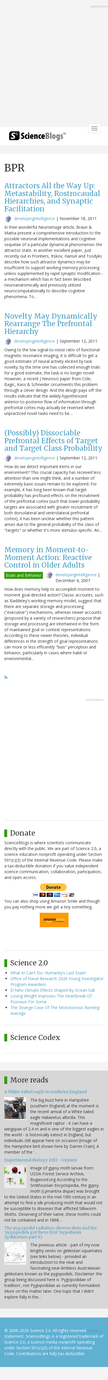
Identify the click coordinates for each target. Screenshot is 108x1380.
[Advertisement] (54, 64)
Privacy (94, 1330)
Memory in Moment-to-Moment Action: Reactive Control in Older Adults (48, 557)
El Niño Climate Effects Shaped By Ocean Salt (52, 990)
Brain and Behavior (23, 575)
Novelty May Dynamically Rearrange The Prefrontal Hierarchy (50, 324)
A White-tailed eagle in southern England (45, 1091)
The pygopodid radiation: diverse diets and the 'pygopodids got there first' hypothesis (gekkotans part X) (50, 1232)
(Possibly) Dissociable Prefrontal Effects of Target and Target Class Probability (53, 440)
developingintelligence (34, 218)
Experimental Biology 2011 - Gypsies (40, 1160)
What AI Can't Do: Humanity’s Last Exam (48, 973)
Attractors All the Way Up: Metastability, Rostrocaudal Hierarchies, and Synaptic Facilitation (52, 197)
